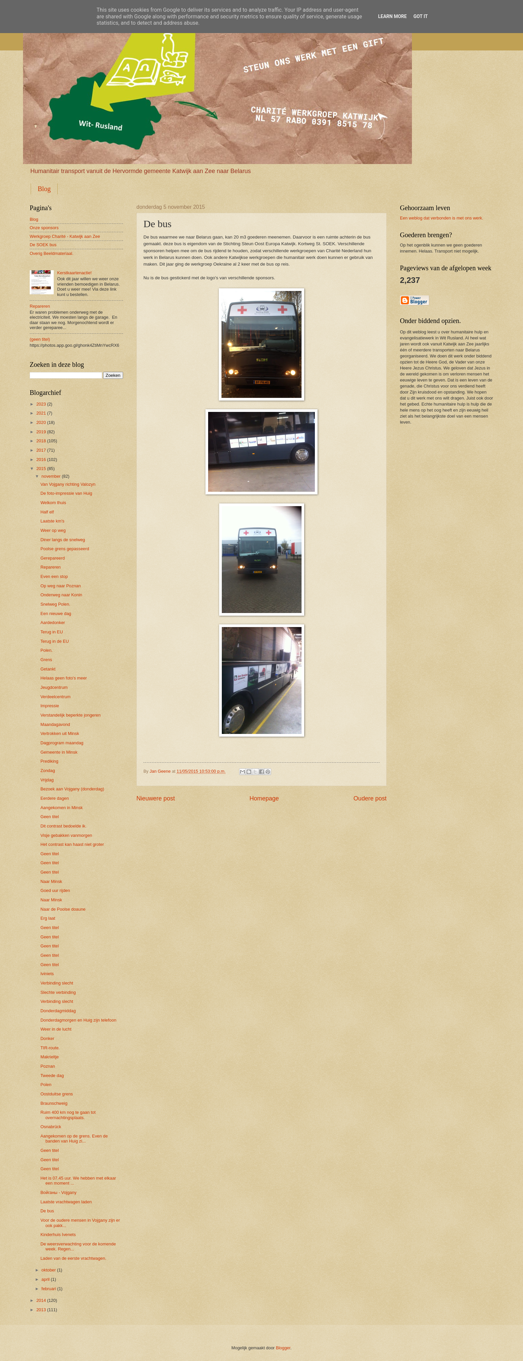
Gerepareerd (52, 558)
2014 (41, 1300)
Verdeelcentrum (55, 696)
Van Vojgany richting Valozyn (67, 484)
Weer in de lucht (55, 1029)
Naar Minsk (51, 881)
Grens (46, 659)
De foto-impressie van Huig (66, 493)
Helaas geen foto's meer (63, 677)
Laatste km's (52, 520)
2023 (41, 404)
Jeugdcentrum (54, 687)
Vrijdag (47, 779)
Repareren (40, 306)
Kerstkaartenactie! (74, 272)
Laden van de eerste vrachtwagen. (73, 1258)
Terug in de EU (54, 641)
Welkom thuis (53, 502)
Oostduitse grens (56, 1093)
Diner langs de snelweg (62, 539)
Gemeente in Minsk (58, 752)
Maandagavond (55, 724)
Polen (45, 1084)
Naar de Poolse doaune (62, 909)
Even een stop (54, 576)
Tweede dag (52, 1075)
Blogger (283, 1347)
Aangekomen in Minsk (61, 807)
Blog (44, 188)
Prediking (49, 761)
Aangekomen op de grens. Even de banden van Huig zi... (74, 1138)
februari (48, 1288)
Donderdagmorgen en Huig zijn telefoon (78, 1020)
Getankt (47, 668)
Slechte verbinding (58, 992)
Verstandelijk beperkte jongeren (70, 715)
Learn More (392, 16)
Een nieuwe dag (55, 613)
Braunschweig (53, 1103)
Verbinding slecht (56, 983)
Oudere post (370, 798)
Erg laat (47, 918)
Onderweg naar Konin (61, 594)
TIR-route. (50, 1047)
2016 (41, 459)
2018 (41, 440)
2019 (41, 431)
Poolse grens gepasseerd (64, 548)
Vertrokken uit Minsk (59, 733)
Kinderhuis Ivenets (58, 1234)
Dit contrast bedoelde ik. (63, 825)
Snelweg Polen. (55, 604)
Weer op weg (53, 530)
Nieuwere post (155, 798)
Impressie (49, 705)
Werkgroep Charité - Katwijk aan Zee (65, 236)
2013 (41, 1309)
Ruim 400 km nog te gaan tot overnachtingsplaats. (67, 1115)
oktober (48, 1269)
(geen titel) (40, 339)
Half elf (47, 511)
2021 (41, 413)
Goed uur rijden (55, 890)
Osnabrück (50, 1126)
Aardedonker (52, 622)
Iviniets (47, 973)
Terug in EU (51, 631)
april (45, 1279)
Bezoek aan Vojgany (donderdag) (72, 788)
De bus (47, 1210)
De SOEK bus (43, 244)
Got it (420, 16)
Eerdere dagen (54, 798)
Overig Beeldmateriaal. (51, 253)
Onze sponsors (44, 227)
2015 (41, 468)
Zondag (47, 770)
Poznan (47, 1066)
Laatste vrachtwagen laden (66, 1201)
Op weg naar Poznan (60, 585)
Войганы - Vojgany (58, 1192)
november (50, 476)
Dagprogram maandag (61, 742)
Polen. (46, 650)
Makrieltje (49, 1056)
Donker (47, 1038)
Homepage (264, 798)
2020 (41, 422)
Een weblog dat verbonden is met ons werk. (441, 217)
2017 (41, 450)
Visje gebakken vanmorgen (66, 835)
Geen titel (49, 816)
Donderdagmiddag (58, 1010)
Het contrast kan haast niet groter (72, 844)
